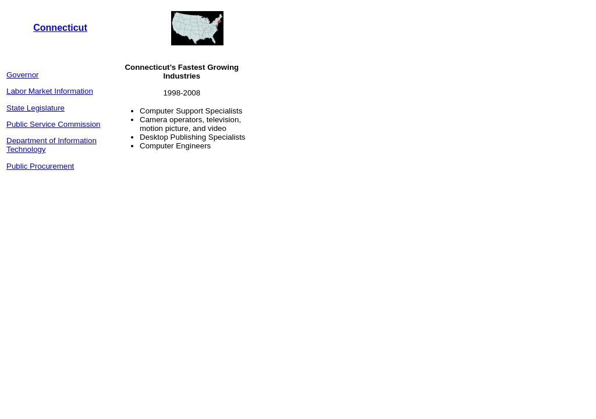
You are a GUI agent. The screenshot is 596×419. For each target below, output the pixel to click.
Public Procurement (40, 166)
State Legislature (35, 108)
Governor (22, 74)
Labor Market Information (49, 91)
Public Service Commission (53, 124)
